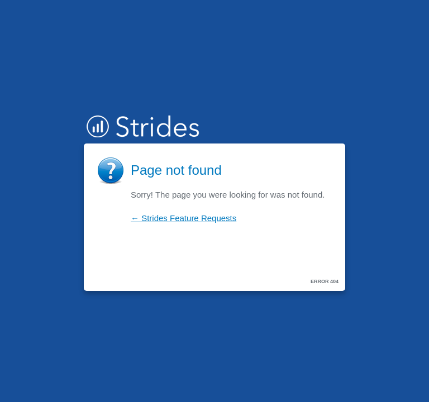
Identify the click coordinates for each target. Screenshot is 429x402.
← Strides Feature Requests (183, 218)
